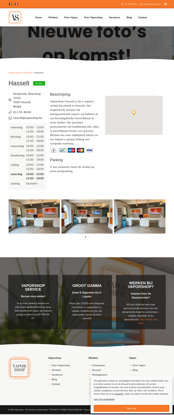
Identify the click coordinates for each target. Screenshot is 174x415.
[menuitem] (10, 4)
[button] (133, 113)
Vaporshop (15, 73)
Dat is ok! (131, 408)
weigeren (119, 393)
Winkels (27, 73)
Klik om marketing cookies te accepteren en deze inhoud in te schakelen (134, 93)
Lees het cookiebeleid (104, 399)
